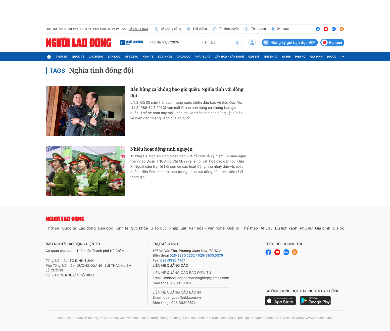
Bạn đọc (114, 56)
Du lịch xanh (286, 228)
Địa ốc (332, 56)
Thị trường (255, 29)
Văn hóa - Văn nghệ (229, 56)
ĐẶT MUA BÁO (138, 29)
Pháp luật (202, 56)
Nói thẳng (196, 29)
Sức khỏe (165, 56)
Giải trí (253, 56)
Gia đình (316, 56)
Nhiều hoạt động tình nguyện (161, 149)
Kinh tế (148, 56)
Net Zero (131, 56)
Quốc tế (78, 56)
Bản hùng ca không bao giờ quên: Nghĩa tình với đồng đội (187, 93)
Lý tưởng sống (167, 29)
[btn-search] (237, 42)
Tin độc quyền (225, 29)
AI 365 (286, 56)
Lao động (96, 56)
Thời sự (62, 56)
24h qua (280, 29)
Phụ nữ (300, 56)
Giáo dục (184, 56)
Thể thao (270, 56)
